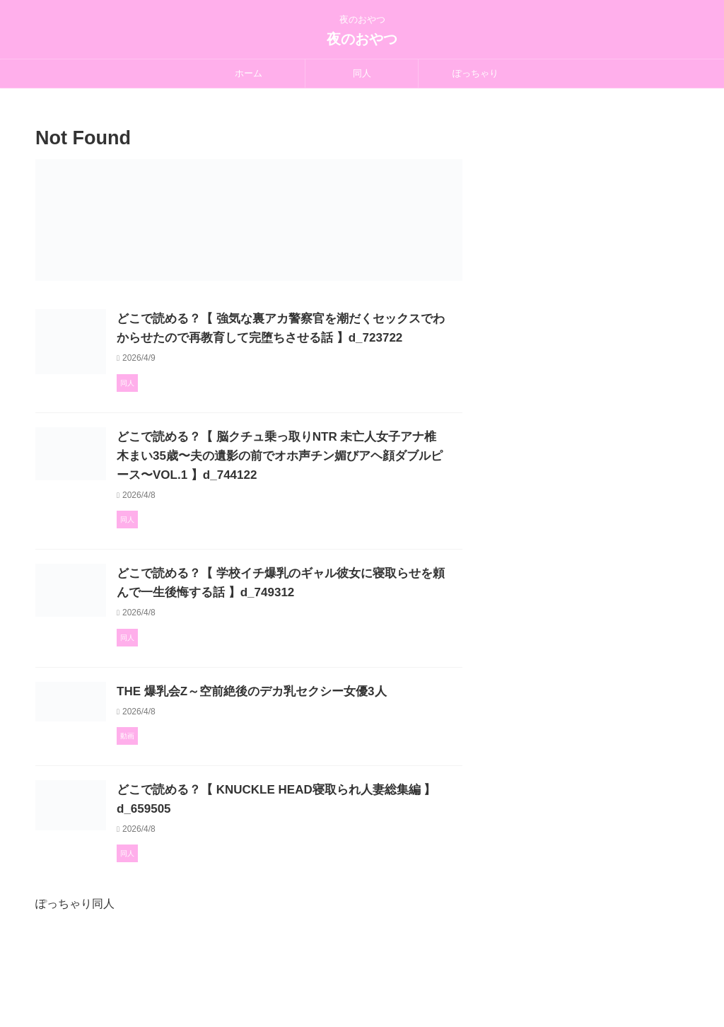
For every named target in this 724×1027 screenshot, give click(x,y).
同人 (362, 73)
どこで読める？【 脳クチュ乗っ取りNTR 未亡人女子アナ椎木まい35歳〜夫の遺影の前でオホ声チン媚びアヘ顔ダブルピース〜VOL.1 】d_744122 (315, 497)
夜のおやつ (362, 39)
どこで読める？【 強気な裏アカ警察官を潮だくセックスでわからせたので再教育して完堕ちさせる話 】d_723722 (317, 338)
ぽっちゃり (475, 73)
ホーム (248, 73)
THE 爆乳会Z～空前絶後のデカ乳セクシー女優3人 (314, 749)
